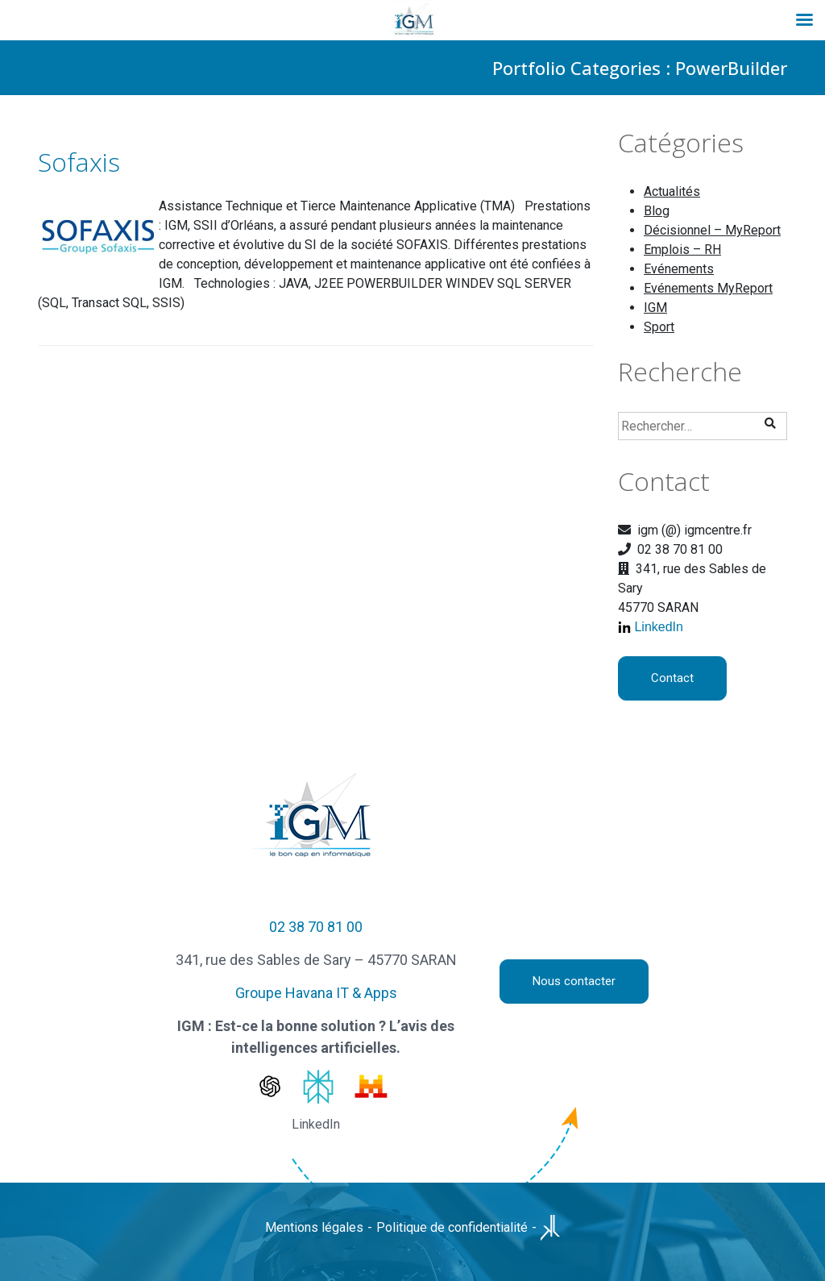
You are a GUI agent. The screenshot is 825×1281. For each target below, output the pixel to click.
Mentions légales (314, 1227)
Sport (659, 327)
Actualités (672, 191)
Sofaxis (79, 161)
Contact (672, 678)
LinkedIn (658, 627)
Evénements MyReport (708, 288)
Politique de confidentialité (452, 1227)
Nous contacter (574, 981)
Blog (657, 210)
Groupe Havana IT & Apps (316, 992)
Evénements (679, 269)
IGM (655, 307)
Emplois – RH (682, 249)
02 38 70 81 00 (316, 926)
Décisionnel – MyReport (712, 230)
